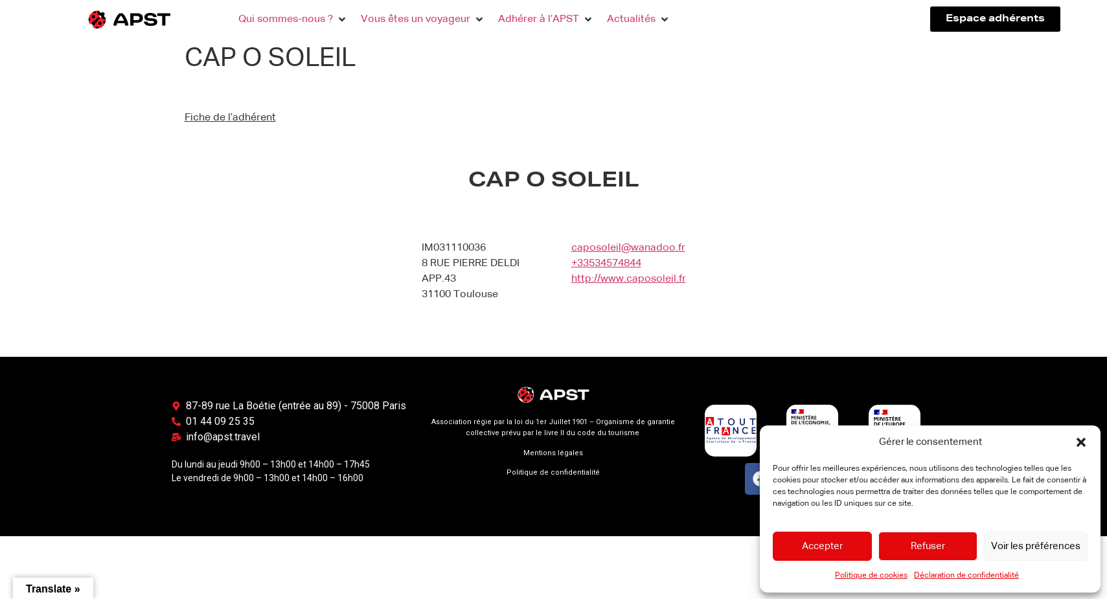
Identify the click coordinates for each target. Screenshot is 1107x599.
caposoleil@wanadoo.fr (628, 248)
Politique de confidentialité (553, 472)
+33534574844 (606, 263)
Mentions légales (553, 453)
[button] (1081, 442)
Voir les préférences (1035, 546)
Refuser (928, 546)
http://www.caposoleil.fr (628, 279)
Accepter (822, 546)
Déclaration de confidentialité (966, 576)
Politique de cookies (871, 576)
